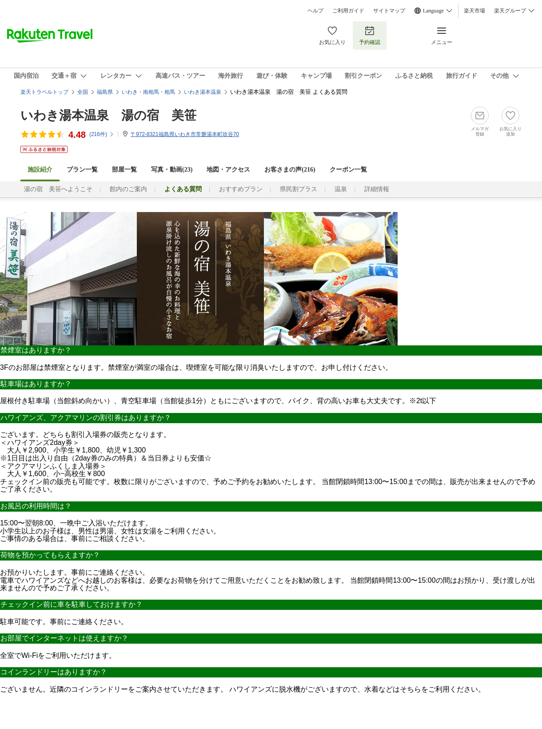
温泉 (341, 189)
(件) (101, 134)
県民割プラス (298, 189)
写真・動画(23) (171, 169)
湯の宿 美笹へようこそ (58, 189)
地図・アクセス (228, 169)
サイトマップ (389, 11)
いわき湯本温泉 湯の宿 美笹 (108, 115)
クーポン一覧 (348, 169)
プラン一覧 (82, 169)
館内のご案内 (128, 189)
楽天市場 (474, 11)
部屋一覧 (124, 169)
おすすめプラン (241, 189)
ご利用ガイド (348, 11)
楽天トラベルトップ (44, 92)
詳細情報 (376, 189)
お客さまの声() (289, 169)
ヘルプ (315, 11)
